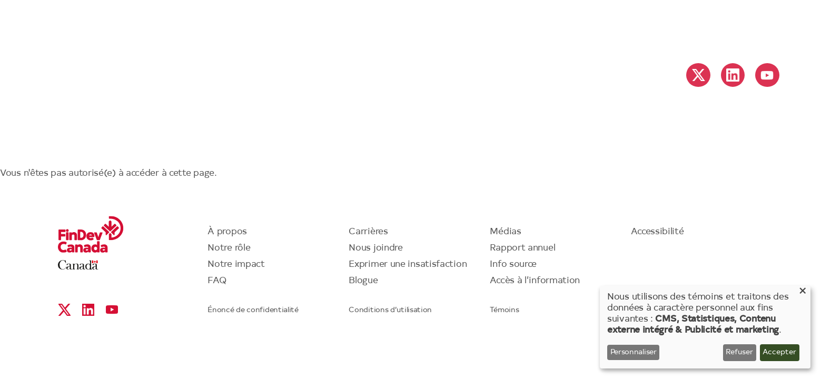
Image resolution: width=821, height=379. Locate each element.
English (702, 26)
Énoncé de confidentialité (253, 310)
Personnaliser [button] (633, 352)
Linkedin (732, 75)
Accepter (779, 352)
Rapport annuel (522, 248)
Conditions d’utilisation (390, 310)
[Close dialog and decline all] (802, 292)
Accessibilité (657, 231)
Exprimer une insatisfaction (408, 264)
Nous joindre (375, 248)
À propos (227, 231)
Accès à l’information (535, 280)
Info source (513, 264)
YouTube (767, 75)
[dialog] (705, 327)
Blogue (363, 280)
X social (698, 75)
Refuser (739, 352)
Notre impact (235, 264)
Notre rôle (228, 248)
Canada (78, 265)
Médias (505, 231)
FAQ (216, 280)
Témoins (504, 310)
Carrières (368, 231)
